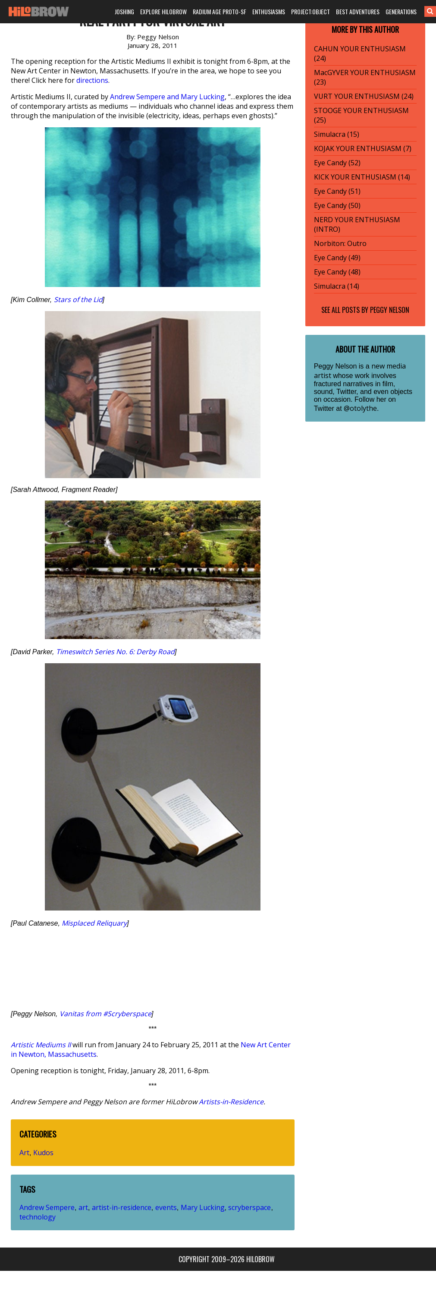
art (83, 1207)
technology (37, 1217)
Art (24, 1152)
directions (92, 80)
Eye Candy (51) (337, 191)
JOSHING (124, 11)
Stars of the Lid (78, 299)
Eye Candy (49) (337, 257)
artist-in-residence (121, 1207)
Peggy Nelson (389, 310)
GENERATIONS (401, 11)
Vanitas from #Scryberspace (105, 1013)
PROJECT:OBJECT (310, 11)
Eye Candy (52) (337, 162)
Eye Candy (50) (337, 205)
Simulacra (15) (336, 134)
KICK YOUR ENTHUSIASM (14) (362, 177)
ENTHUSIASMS (268, 11)
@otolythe (360, 408)
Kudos (43, 1152)
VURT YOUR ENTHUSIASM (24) (364, 96)
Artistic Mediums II (41, 1044)
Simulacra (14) (336, 286)
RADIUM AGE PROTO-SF (219, 11)
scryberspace (249, 1207)
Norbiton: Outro (340, 243)
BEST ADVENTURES (358, 11)
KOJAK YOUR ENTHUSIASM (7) (362, 148)
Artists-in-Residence (231, 1101)
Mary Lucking (203, 1207)
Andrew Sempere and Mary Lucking (167, 96)
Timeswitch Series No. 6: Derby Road (115, 651)
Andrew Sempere (47, 1207)
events (166, 1207)
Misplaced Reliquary (94, 923)
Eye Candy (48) (337, 272)
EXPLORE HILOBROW (163, 11)
